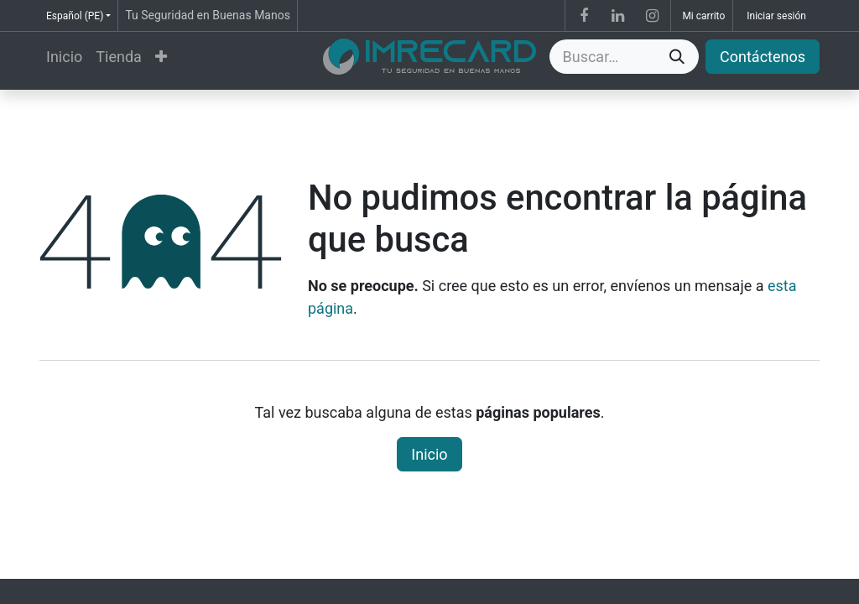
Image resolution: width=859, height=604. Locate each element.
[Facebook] (584, 16)
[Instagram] (652, 16)
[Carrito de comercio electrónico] (701, 15)
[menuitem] (64, 57)
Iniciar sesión (776, 16)
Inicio (429, 454)
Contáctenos (762, 56)
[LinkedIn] (618, 16)
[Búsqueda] (677, 56)
